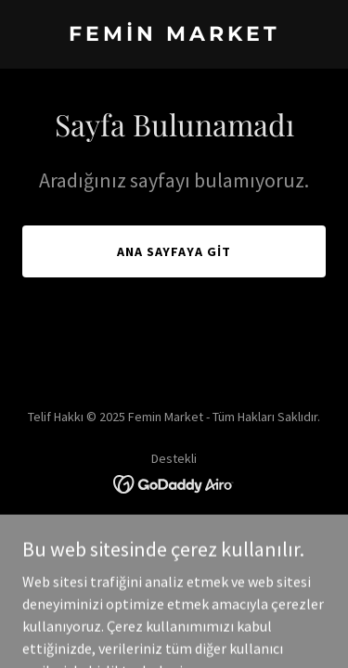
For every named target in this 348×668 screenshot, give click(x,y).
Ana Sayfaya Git (174, 251)
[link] (174, 35)
